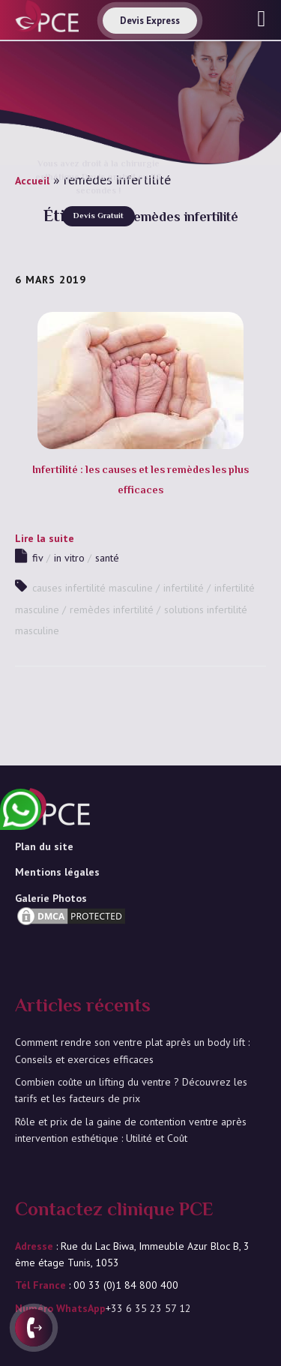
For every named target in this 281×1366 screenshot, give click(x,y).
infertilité (183, 588)
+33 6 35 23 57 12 (148, 1308)
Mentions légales (57, 872)
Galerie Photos (51, 898)
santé (107, 558)
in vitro (69, 558)
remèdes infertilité (112, 609)
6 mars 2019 (50, 279)
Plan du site (44, 846)
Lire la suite (44, 538)
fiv (37, 558)
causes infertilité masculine (92, 588)
